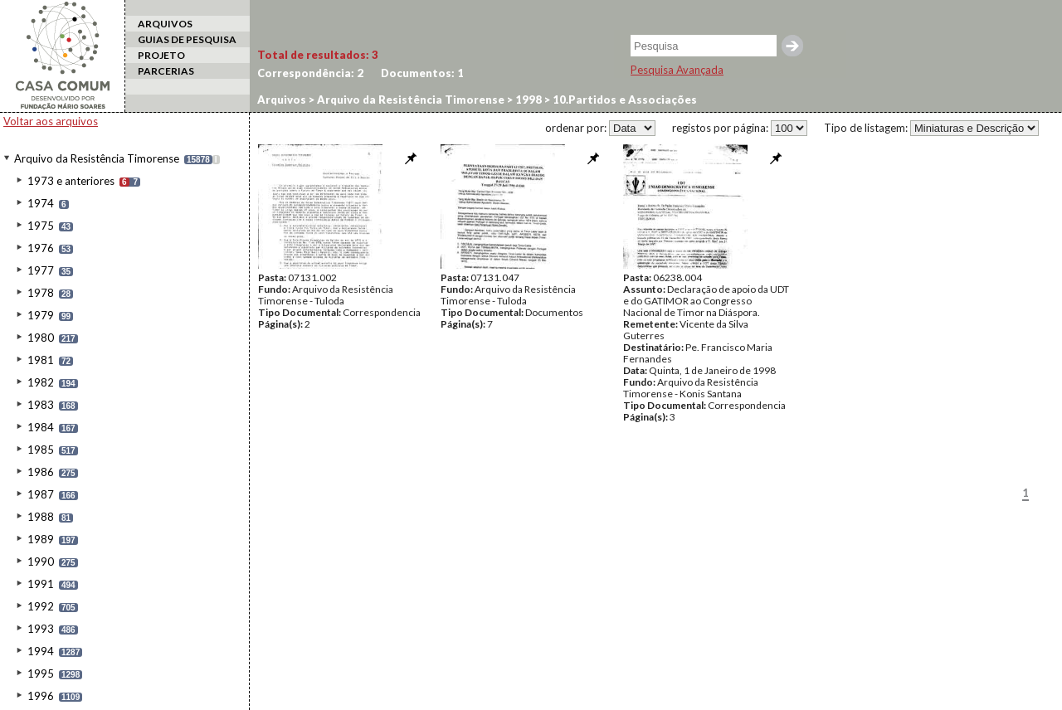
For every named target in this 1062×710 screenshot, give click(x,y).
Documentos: (422, 73)
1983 (40, 404)
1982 (40, 382)
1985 (40, 449)
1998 (527, 99)
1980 (40, 337)
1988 (40, 516)
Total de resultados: (317, 54)
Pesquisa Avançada (677, 69)
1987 (40, 494)
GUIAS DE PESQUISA (187, 39)
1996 (40, 696)
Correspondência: (310, 73)
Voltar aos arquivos (50, 121)
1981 (40, 360)
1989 (40, 539)
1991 (40, 584)
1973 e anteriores (70, 180)
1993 (40, 628)
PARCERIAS (166, 71)
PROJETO (161, 55)
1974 (40, 203)
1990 (40, 561)
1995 (40, 673)
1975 (40, 225)
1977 (40, 270)
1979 (40, 315)
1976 (40, 248)
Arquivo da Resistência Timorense (96, 158)
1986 (40, 472)
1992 (40, 606)
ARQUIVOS (165, 23)
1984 (40, 427)
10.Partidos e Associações (623, 99)
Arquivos (281, 99)
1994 (40, 651)
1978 (40, 292)
